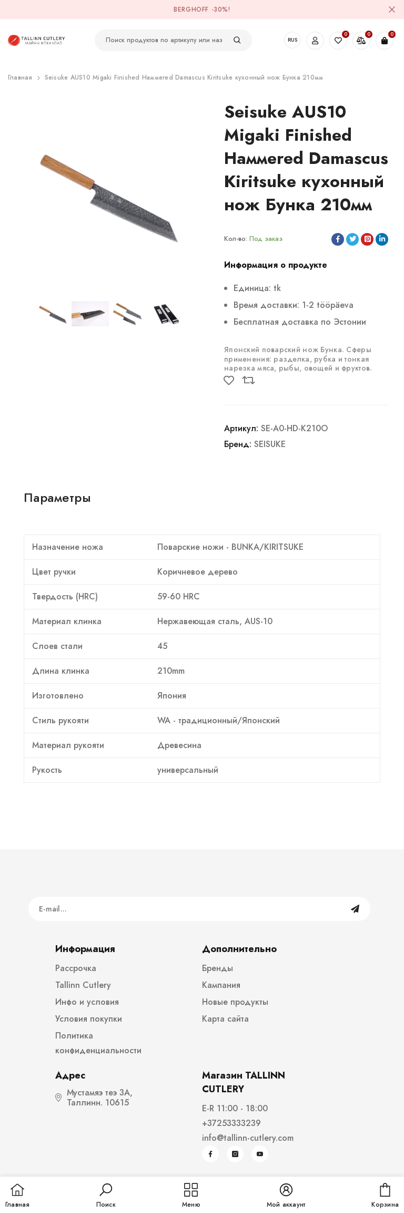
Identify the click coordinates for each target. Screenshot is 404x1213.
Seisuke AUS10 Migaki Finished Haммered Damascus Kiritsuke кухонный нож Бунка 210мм (184, 77)
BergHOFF (191, 9)
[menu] (191, 1196)
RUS (292, 40)
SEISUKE (270, 444)
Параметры (57, 497)
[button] (106, 1196)
